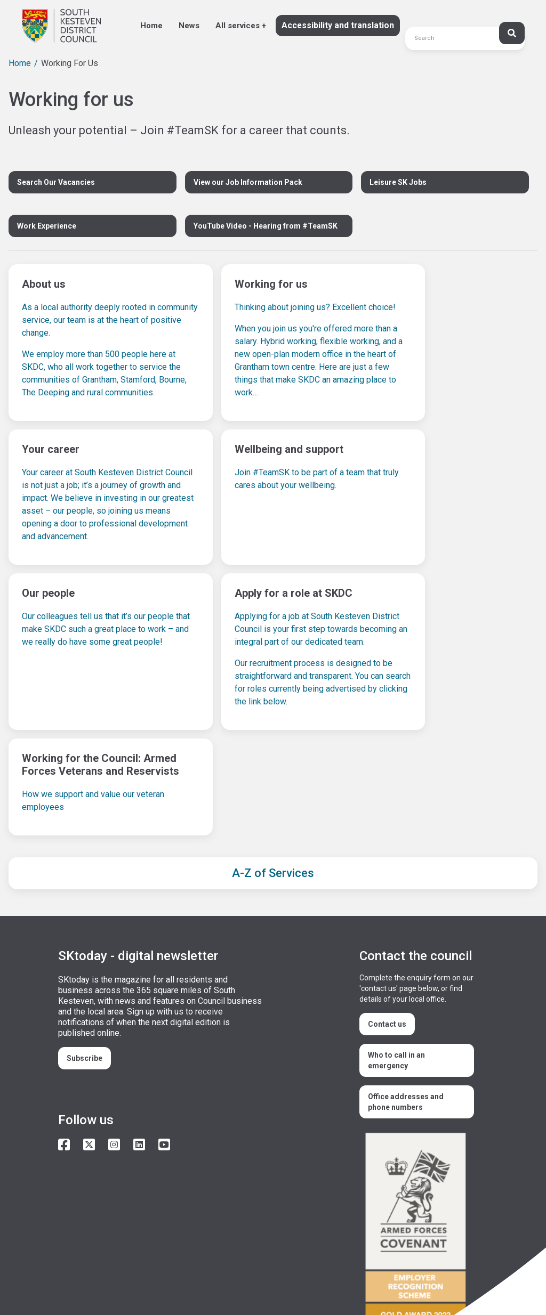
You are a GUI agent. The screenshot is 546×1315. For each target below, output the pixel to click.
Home (151, 25)
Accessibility (84, 1272)
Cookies (135, 1272)
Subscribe (84, 978)
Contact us (387, 944)
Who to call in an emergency (396, 980)
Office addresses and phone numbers (406, 1022)
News (189, 25)
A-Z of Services (273, 793)
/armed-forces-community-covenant (419, 1150)
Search (32, 23)
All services (237, 25)
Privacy (177, 1272)
